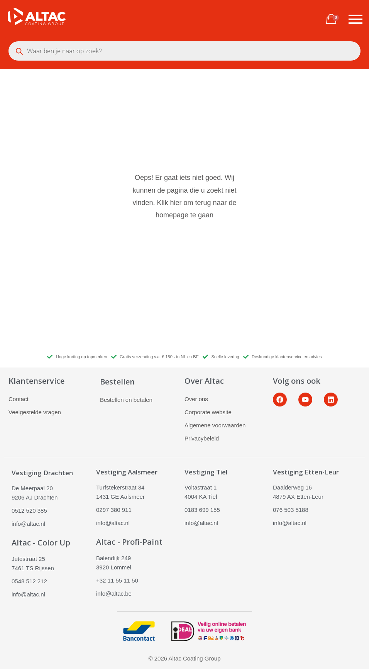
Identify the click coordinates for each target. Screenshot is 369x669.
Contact (18, 399)
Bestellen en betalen (126, 399)
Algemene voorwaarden (214, 425)
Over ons (196, 399)
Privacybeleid (201, 438)
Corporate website (208, 412)
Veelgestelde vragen (34, 412)
